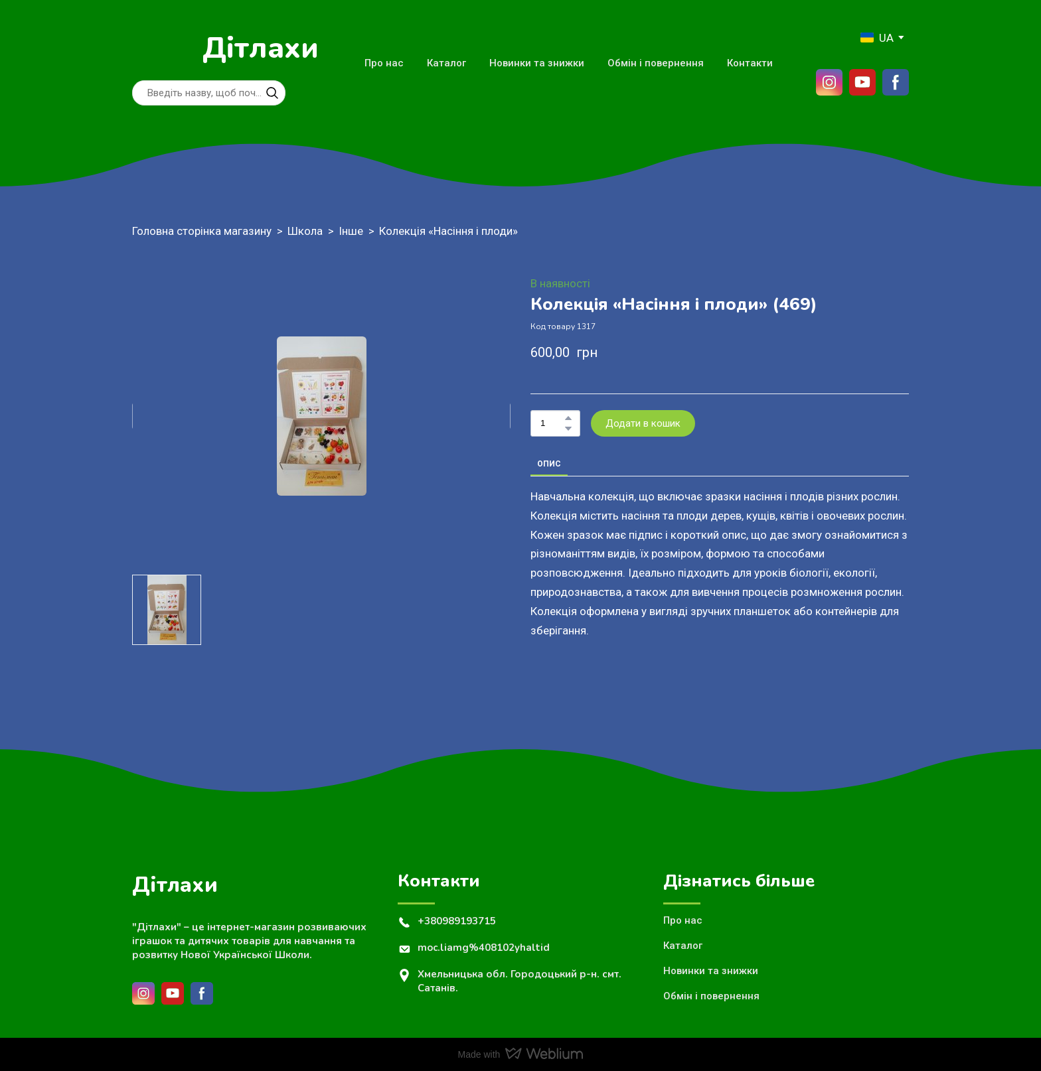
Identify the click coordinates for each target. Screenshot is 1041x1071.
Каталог (446, 63)
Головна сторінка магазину (202, 231)
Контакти (750, 63)
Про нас (384, 63)
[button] (272, 93)
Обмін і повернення (655, 63)
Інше (351, 231)
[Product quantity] (552, 423)
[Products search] (208, 93)
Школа (305, 231)
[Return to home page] (160, 48)
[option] (877, 37)
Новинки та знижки (536, 63)
